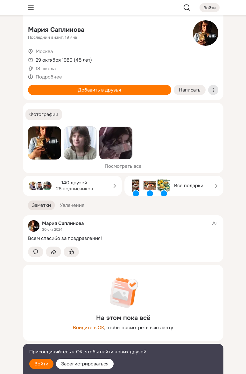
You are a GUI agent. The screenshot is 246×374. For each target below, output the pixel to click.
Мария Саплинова (56, 30)
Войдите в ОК (88, 327)
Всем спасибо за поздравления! (65, 238)
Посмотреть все (123, 166)
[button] (43, 114)
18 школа (46, 68)
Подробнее (49, 76)
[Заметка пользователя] (123, 230)
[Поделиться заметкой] (53, 252)
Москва (44, 51)
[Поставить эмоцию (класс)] (71, 252)
